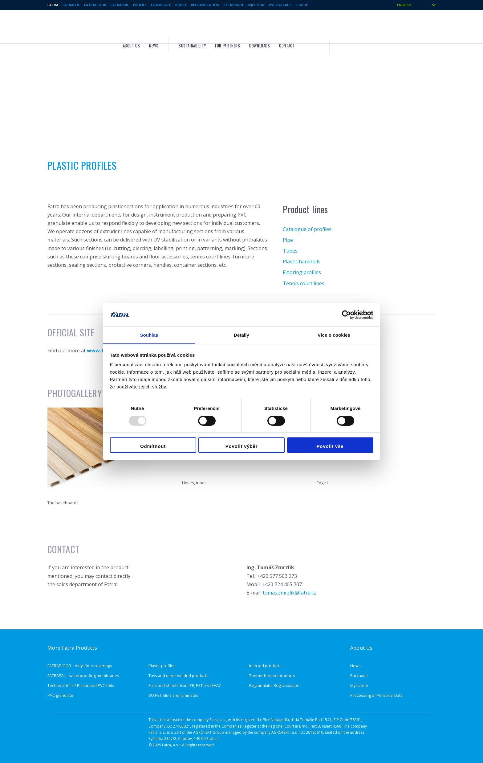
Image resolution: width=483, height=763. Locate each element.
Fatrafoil (120, 4)
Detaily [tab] (241, 335)
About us (216, 25)
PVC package (280, 4)
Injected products (265, 665)
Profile (140, 4)
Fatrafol (71, 4)
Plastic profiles (162, 665)
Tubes (290, 250)
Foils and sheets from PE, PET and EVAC (184, 685)
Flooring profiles (302, 272)
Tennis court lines (303, 283)
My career (359, 685)
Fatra (52, 4)
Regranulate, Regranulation (274, 685)
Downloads (344, 25)
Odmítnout (153, 446)
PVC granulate (60, 695)
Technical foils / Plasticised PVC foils (80, 685)
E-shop (302, 4)
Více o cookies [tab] (334, 335)
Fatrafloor (95, 4)
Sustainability (277, 25)
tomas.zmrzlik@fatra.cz (289, 592)
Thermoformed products (272, 675)
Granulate (161, 4)
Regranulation (205, 4)
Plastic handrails (301, 261)
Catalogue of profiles (307, 229)
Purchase (359, 675)
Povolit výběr (241, 446)
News (239, 25)
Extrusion (233, 4)
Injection (256, 4)
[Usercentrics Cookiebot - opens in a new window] (346, 314)
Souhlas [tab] (149, 335)
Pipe (288, 240)
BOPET (181, 4)
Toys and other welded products (178, 675)
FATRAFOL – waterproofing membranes (83, 675)
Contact (372, 25)
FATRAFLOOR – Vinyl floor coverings (79, 665)
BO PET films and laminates (173, 695)
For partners (312, 25)
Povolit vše (330, 446)
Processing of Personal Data (376, 695)
